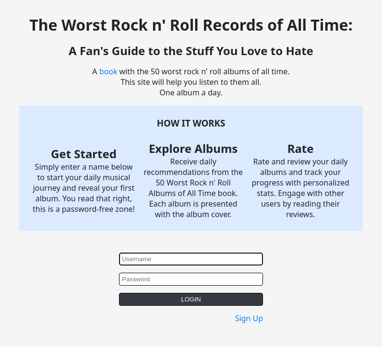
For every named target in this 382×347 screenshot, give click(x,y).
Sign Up (249, 318)
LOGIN (191, 299)
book (108, 71)
